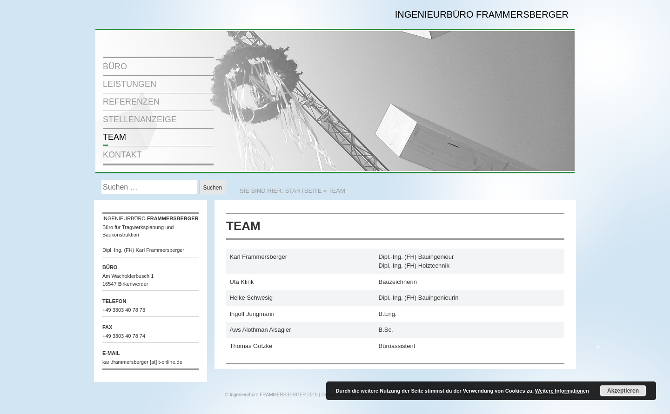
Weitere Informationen (562, 391)
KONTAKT (122, 154)
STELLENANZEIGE (140, 119)
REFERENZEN (131, 101)
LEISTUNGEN (129, 84)
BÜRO (115, 66)
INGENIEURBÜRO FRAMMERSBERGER (482, 14)
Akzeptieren (623, 391)
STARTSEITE (303, 190)
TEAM (114, 137)
